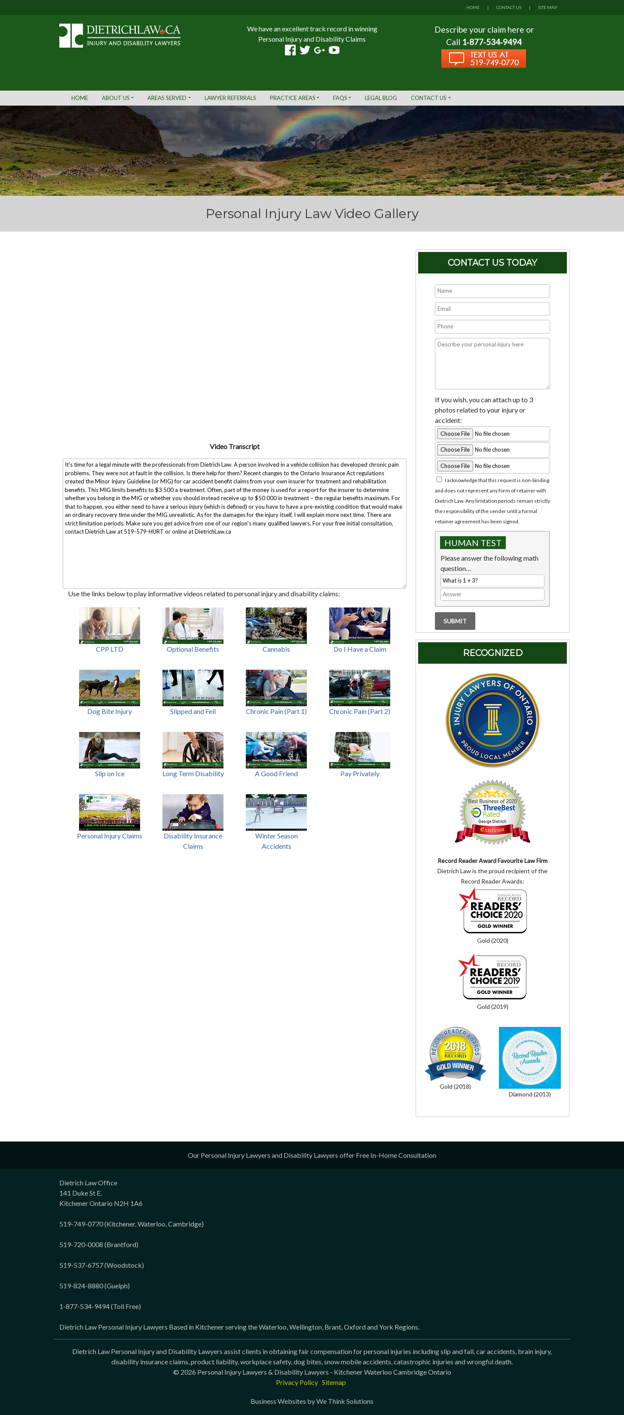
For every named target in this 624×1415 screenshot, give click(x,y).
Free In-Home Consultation (396, 1155)
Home (79, 97)
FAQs (340, 97)
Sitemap (334, 1382)
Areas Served (167, 97)
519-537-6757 (81, 1265)
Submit (455, 621)
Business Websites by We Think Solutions (312, 1401)
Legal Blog (381, 97)
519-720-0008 (81, 1244)
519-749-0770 (81, 1224)
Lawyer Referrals (230, 97)
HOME (473, 7)
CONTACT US (508, 7)
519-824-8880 (81, 1285)
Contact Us (429, 97)
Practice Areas (292, 97)
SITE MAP (547, 7)
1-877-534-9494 (84, 1306)
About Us (116, 97)
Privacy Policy (297, 1382)
